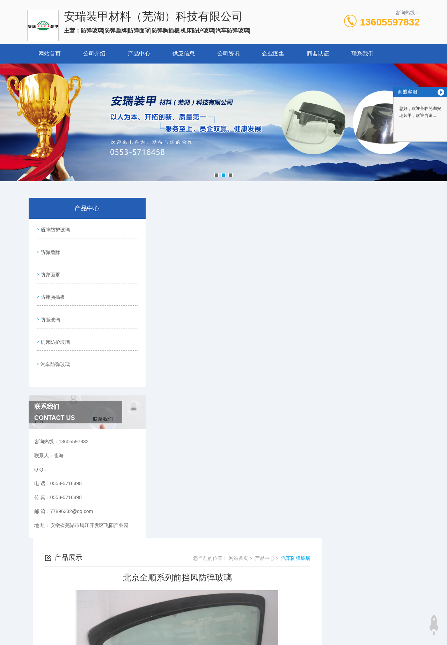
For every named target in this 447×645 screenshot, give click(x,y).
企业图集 (273, 54)
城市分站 (33, 637)
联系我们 (362, 54)
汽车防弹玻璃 (54, 348)
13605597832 (390, 22)
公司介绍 (94, 54)
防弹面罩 (49, 268)
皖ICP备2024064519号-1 (282, 573)
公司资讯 (228, 54)
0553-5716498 (181, 562)
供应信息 (184, 54)
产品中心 (139, 54)
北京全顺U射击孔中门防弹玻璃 (200, 403)
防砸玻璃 (49, 308)
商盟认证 (318, 54)
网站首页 (49, 54)
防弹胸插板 (52, 288)
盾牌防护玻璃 (54, 228)
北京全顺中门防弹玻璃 (191, 415)
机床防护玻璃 (54, 328)
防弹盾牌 (49, 248)
